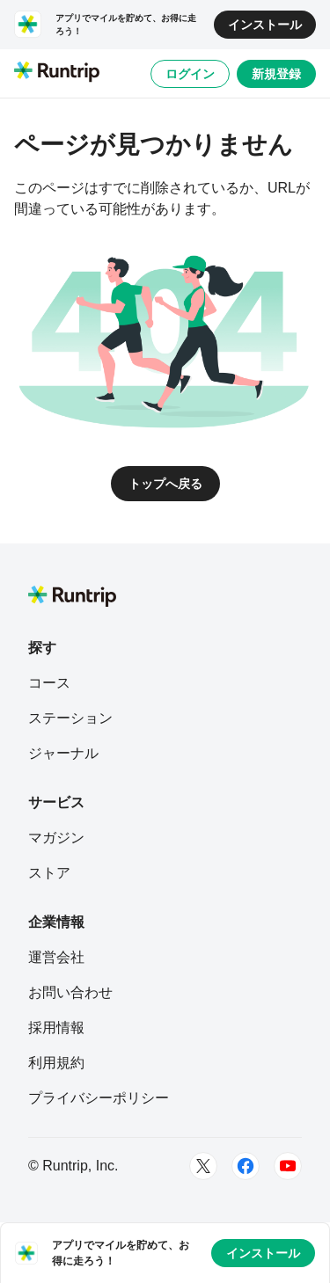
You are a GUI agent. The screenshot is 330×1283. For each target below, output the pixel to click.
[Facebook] (245, 1166)
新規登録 (276, 74)
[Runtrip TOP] (56, 73)
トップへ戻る (165, 484)
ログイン (190, 74)
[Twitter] (203, 1166)
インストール (265, 25)
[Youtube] (288, 1166)
